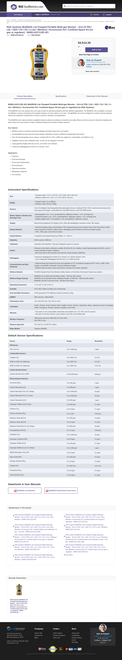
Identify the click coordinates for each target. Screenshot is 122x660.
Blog (36, 638)
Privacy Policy (77, 638)
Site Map (75, 642)
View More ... (69, 555)
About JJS (38, 633)
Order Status (57, 633)
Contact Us (39, 635)
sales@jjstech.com (13, 643)
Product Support (59, 635)
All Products (18, 14)
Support (107, 14)
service (94, 14)
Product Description (25, 96)
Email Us (89, 66)
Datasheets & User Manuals (97, 96)
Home (8, 20)
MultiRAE (14, 20)
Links (74, 640)
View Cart (56, 638)
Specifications (60, 96)
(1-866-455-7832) (55, 14)
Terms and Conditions (76, 634)
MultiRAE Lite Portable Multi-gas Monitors (29, 20)
